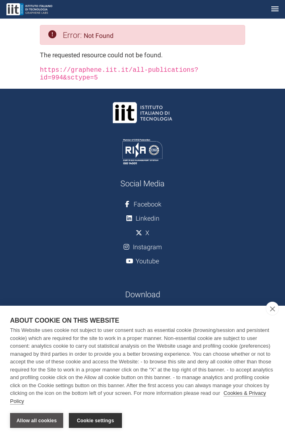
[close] (272, 308)
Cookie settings (95, 420)
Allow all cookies (37, 420)
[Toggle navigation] (275, 9)
